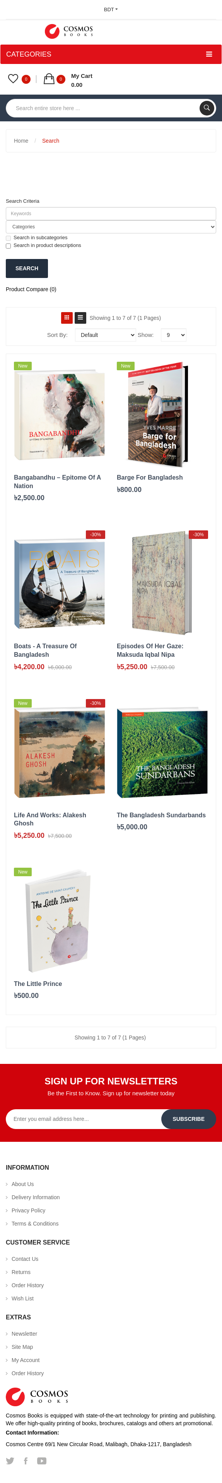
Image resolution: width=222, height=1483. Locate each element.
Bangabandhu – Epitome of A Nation (57, 481)
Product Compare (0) (31, 289)
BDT (111, 9)
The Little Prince (38, 984)
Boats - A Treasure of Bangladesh (45, 650)
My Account (25, 1360)
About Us (23, 1184)
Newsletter (24, 1334)
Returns (21, 1272)
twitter (10, 1461)
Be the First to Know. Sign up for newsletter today (111, 1093)
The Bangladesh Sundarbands (161, 815)
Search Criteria (22, 201)
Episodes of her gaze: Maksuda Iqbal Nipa (150, 650)
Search (50, 141)
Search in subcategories (36, 238)
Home (21, 141)
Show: (146, 334)
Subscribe (189, 1119)
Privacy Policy (28, 1210)
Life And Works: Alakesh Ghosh (50, 819)
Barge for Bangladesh (150, 477)
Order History (28, 1285)
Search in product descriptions (43, 245)
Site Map (22, 1347)
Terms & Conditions (35, 1224)
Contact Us (25, 1259)
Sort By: (57, 334)
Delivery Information (36, 1197)
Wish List (23, 1298)
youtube (41, 1461)
